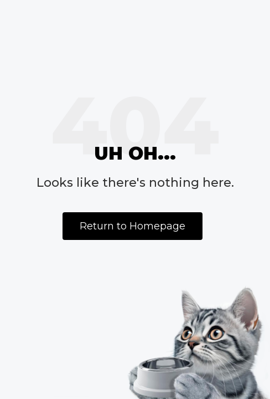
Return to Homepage (132, 226)
